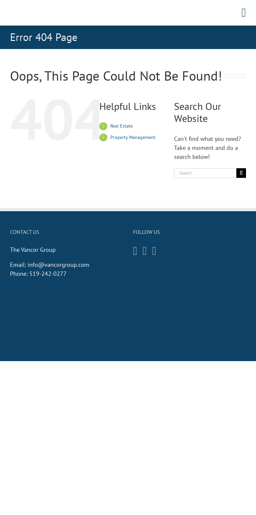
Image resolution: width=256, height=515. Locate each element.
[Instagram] (135, 251)
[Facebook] (145, 251)
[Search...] (205, 173)
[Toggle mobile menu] (244, 13)
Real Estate (121, 126)
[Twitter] (154, 251)
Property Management (132, 137)
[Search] (241, 173)
